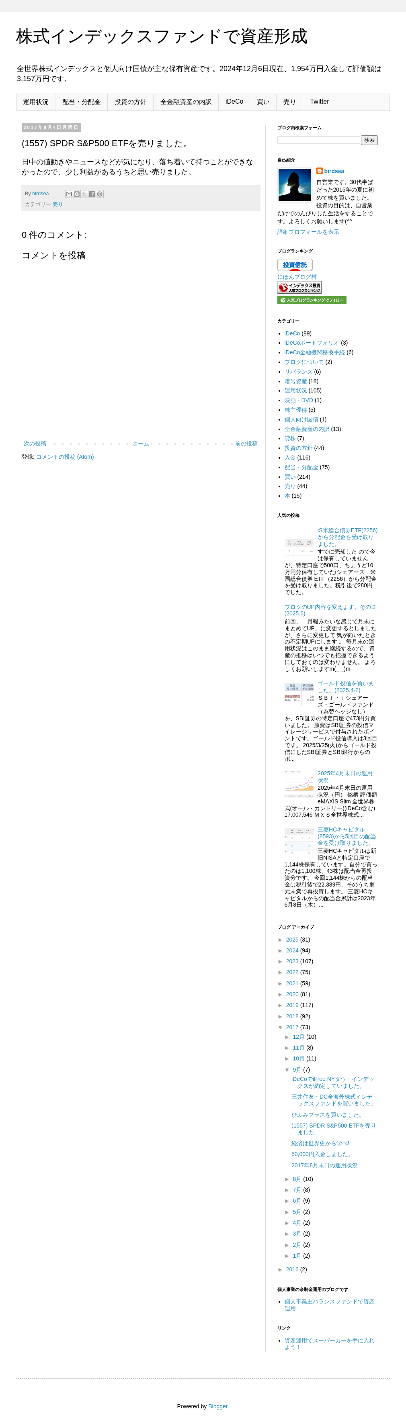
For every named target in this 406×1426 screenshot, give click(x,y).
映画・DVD (299, 400)
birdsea (334, 171)
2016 (293, 1269)
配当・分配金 (81, 101)
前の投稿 (246, 443)
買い (263, 101)
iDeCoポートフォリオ (312, 342)
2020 (293, 994)
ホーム (140, 443)
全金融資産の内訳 (186, 101)
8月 (298, 1179)
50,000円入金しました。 (322, 1154)
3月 (298, 1233)
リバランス (299, 371)
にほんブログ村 (297, 277)
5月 (298, 1212)
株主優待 (296, 410)
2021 (293, 983)
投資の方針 (131, 101)
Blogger (217, 1406)
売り (289, 101)
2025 (293, 939)
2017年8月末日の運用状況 (324, 1165)
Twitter (319, 101)
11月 (299, 1047)
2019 (293, 1005)
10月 (299, 1058)
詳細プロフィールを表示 (308, 232)
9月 (298, 1069)
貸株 (290, 438)
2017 (293, 1027)
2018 (293, 1016)
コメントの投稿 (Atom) (65, 457)
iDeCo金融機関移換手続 (315, 352)
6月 (298, 1200)
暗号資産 (296, 381)
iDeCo (234, 101)
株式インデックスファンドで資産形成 (162, 36)
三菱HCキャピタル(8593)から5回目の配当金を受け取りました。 (347, 836)
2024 (293, 950)
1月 (298, 1255)
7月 (298, 1190)
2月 (298, 1245)
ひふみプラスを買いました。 (328, 1114)
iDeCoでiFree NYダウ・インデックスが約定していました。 (332, 1082)
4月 (298, 1223)
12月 (299, 1037)
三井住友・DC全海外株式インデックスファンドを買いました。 (333, 1100)
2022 (293, 972)
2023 (293, 961)
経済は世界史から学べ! (320, 1143)
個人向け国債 (301, 419)
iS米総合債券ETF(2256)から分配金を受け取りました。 (347, 537)
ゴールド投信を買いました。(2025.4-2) (346, 686)
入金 (290, 457)
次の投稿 (35, 443)
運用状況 (36, 101)
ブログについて (304, 362)
